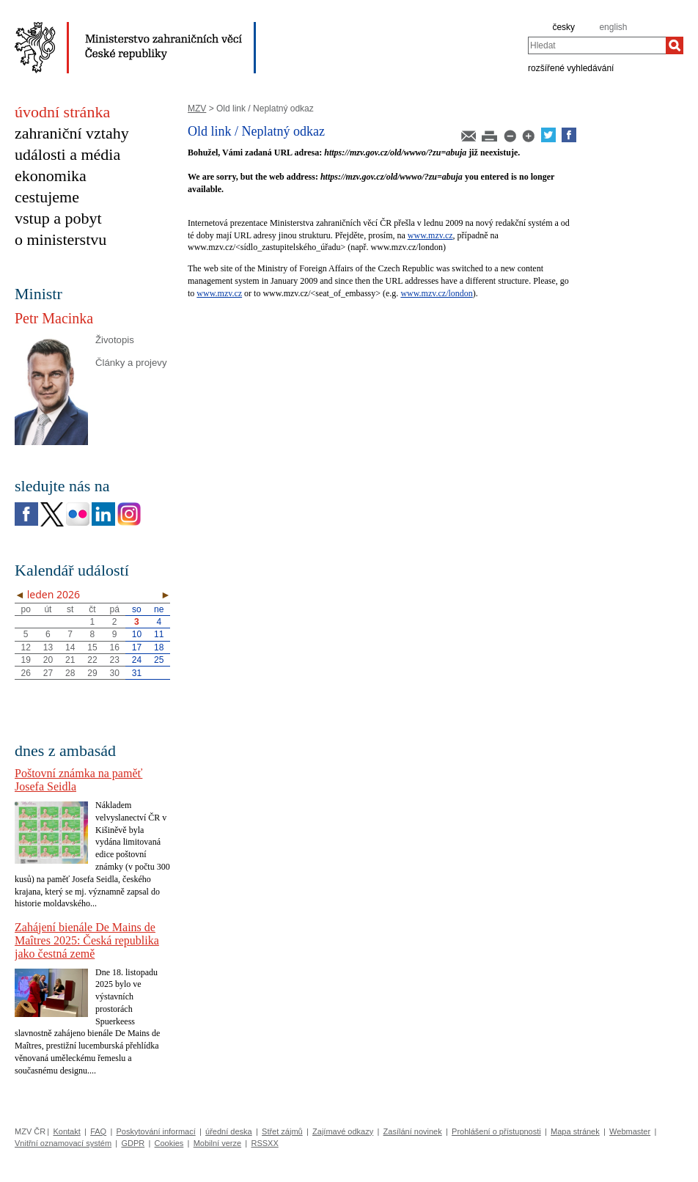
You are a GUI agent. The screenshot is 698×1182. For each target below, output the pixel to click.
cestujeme (47, 197)
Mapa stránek (575, 1131)
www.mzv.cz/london (436, 293)
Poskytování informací (156, 1131)
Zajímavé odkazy (342, 1131)
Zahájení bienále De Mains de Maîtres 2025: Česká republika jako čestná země (87, 940)
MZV (197, 108)
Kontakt (66, 1131)
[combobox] (597, 45)
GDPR (132, 1143)
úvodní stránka (62, 112)
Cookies (169, 1143)
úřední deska (228, 1131)
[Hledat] (674, 45)
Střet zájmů (282, 1131)
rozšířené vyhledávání (571, 67)
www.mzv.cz (430, 235)
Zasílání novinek (412, 1131)
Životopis (114, 339)
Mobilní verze (217, 1143)
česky (563, 27)
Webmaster (629, 1131)
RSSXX (264, 1143)
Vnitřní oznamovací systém (63, 1143)
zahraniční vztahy (72, 133)
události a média (67, 154)
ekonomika (51, 175)
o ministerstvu (60, 239)
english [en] (613, 27)
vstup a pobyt (58, 218)
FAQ (98, 1131)
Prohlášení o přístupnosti (496, 1131)
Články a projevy (130, 362)
